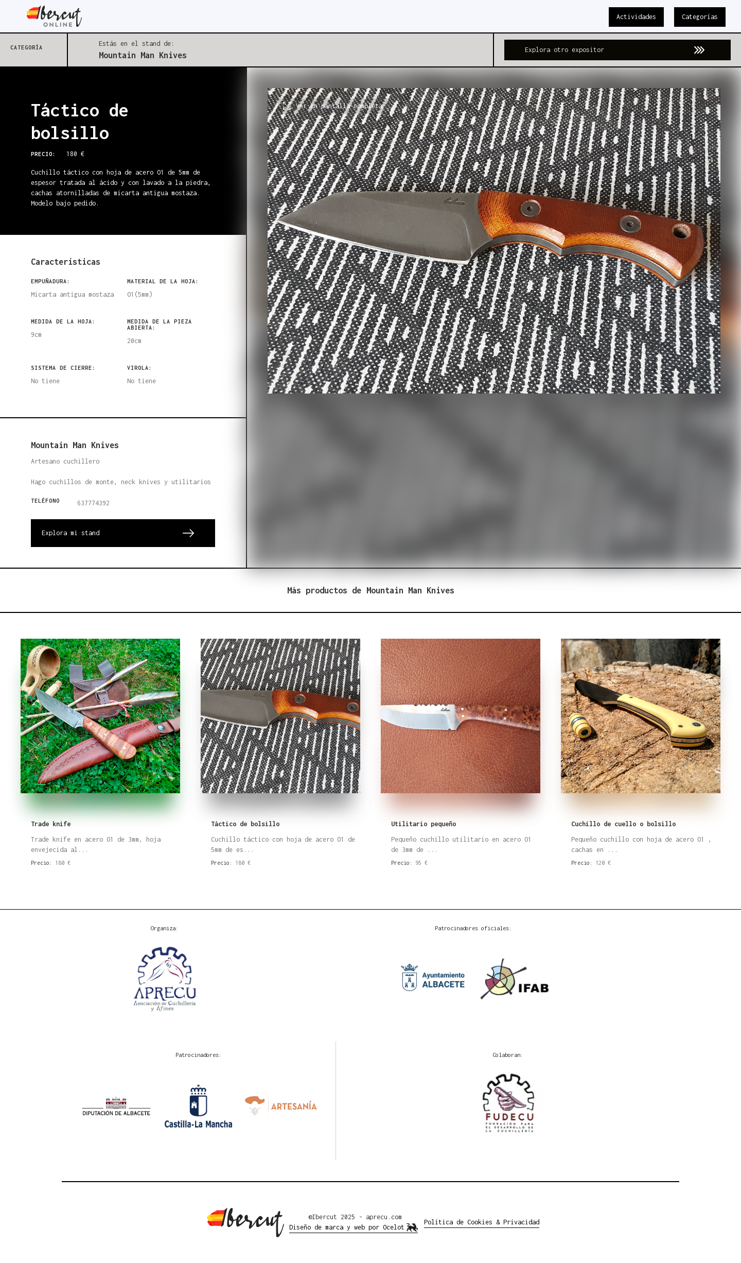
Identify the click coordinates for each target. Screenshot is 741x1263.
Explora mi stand (70, 533)
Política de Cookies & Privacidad (481, 1222)
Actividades (636, 17)
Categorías (700, 17)
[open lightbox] (494, 317)
